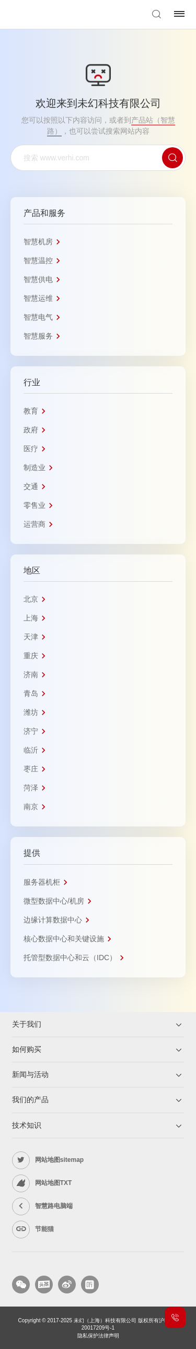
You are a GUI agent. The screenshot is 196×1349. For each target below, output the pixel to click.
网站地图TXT (53, 1183)
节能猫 (44, 1229)
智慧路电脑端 (54, 1206)
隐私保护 (87, 1336)
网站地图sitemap (59, 1159)
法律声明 (108, 1336)
